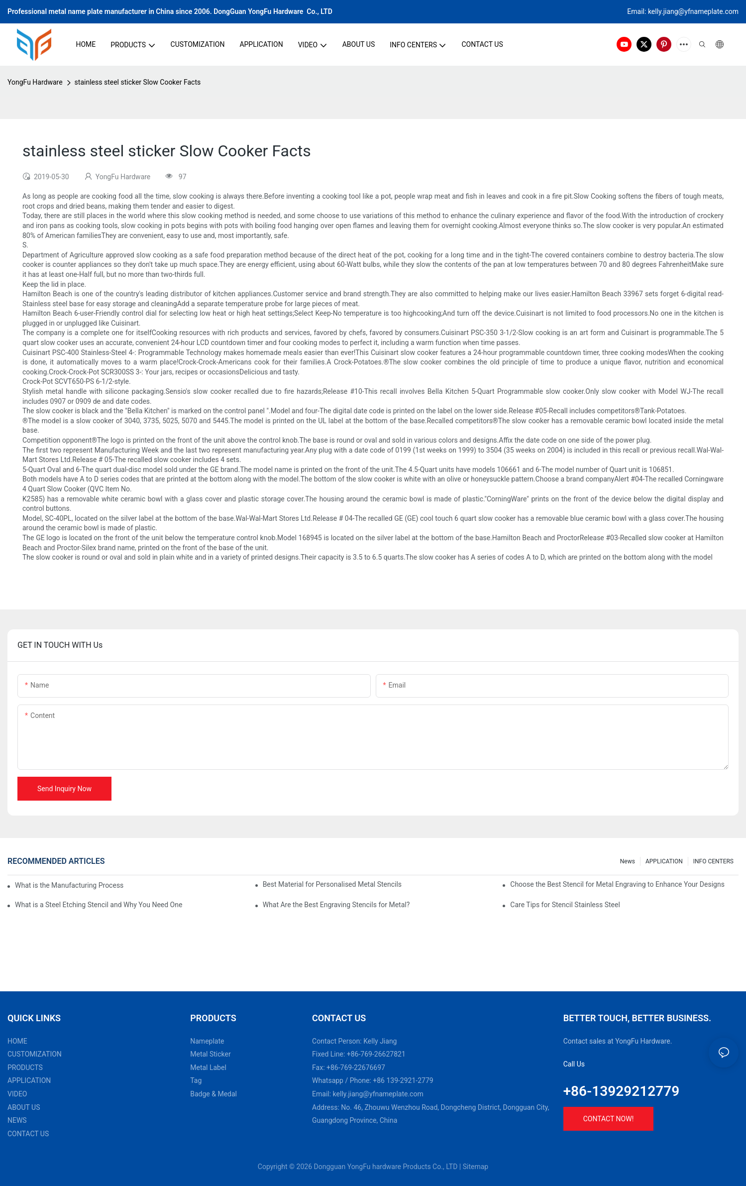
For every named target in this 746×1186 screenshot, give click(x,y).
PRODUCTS (25, 1067)
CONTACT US (28, 1134)
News (627, 861)
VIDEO (17, 1094)
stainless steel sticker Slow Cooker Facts (138, 82)
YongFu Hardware (35, 82)
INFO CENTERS (713, 861)
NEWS (17, 1120)
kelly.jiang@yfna (673, 11)
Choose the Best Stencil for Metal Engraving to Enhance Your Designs (617, 884)
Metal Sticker (210, 1054)
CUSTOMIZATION (34, 1054)
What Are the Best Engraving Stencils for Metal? (336, 905)
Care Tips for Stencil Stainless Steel (565, 905)
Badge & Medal (213, 1094)
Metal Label (208, 1067)
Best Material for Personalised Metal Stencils (332, 884)
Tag (196, 1080)
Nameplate (207, 1041)
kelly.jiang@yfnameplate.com (378, 1094)
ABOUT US (23, 1107)
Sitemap (475, 1167)
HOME (17, 1041)
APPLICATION (664, 861)
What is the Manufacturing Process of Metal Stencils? (70, 885)
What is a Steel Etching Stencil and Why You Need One (98, 905)
